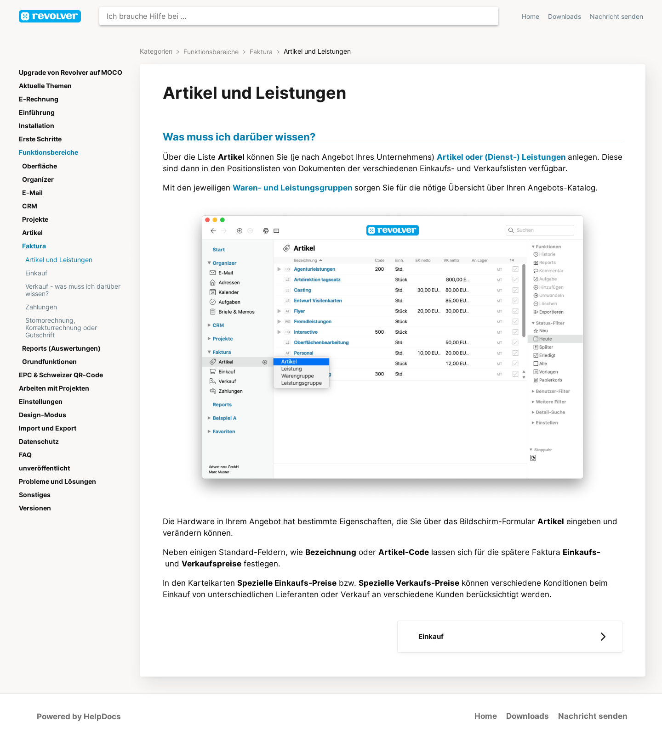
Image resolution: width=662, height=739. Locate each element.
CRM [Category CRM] (29, 206)
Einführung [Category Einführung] (37, 112)
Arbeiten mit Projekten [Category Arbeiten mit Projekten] (54, 388)
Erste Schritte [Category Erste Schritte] (40, 139)
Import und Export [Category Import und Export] (47, 428)
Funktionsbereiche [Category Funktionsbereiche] (48, 152)
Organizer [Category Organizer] (38, 179)
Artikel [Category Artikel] (32, 232)
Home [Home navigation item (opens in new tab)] (531, 16)
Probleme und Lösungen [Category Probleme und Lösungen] (57, 481)
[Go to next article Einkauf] (509, 637)
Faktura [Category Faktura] (34, 246)
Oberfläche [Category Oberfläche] (39, 166)
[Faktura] (262, 51)
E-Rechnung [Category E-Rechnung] (38, 99)
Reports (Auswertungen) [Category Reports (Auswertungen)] (61, 348)
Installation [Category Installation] (36, 125)
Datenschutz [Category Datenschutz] (39, 441)
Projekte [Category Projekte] (35, 219)
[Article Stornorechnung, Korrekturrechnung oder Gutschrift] (73, 327)
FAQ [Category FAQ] (25, 455)
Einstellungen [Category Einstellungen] (41, 401)
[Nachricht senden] (616, 16)
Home (485, 716)
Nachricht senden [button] (616, 16)
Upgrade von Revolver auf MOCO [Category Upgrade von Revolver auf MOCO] (70, 72)
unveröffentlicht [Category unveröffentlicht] (44, 468)
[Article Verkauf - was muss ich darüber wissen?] (73, 290)
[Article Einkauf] (73, 273)
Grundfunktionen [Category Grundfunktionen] (49, 361)
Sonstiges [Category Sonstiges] (35, 494)
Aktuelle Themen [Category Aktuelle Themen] (45, 86)
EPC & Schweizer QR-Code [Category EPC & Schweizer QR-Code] (61, 375)
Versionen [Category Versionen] (35, 508)
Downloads (527, 716)
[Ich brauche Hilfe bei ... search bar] (298, 16)
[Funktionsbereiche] (211, 51)
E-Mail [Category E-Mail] (32, 192)
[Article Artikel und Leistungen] (73, 259)
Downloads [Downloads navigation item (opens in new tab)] (565, 16)
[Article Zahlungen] (73, 307)
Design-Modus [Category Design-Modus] (42, 415)
